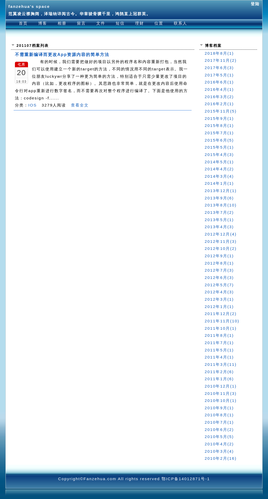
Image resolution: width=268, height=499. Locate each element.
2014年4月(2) (219, 169)
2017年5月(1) (219, 75)
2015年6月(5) (219, 140)
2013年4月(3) (219, 227)
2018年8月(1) (219, 53)
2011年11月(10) (222, 321)
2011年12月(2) (221, 313)
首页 (23, 23)
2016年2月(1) (219, 104)
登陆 (255, 4)
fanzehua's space (29, 6)
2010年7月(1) (219, 422)
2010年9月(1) (219, 408)
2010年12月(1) (221, 386)
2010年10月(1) (221, 400)
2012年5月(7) (219, 285)
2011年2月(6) (219, 371)
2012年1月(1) (219, 306)
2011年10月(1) (221, 328)
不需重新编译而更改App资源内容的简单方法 (62, 54)
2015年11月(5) (221, 111)
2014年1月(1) (219, 183)
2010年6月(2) (219, 429)
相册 (62, 23)
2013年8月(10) (221, 205)
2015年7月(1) (219, 133)
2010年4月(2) (219, 444)
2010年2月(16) (221, 458)
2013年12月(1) (221, 190)
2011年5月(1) (219, 350)
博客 (42, 23)
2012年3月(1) (219, 299)
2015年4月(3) (219, 154)
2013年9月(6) (219, 198)
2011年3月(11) (221, 364)
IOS (32, 105)
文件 (100, 23)
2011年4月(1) (219, 357)
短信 (120, 23)
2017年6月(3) (219, 67)
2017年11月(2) (221, 60)
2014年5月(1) (219, 162)
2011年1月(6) (219, 379)
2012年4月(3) (219, 292)
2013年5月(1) (219, 219)
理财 (139, 23)
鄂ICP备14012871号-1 (185, 478)
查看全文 (80, 105)
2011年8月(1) (219, 335)
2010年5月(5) (219, 436)
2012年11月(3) (221, 241)
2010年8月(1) (219, 415)
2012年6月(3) (219, 277)
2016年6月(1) (219, 82)
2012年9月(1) (219, 256)
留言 (81, 23)
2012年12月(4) (221, 234)
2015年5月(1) (219, 147)
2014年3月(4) (219, 176)
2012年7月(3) (219, 270)
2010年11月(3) (221, 393)
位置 (158, 23)
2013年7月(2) (219, 212)
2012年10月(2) (221, 248)
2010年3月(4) (219, 451)
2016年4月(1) (219, 89)
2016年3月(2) (219, 96)
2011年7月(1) (219, 342)
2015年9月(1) (219, 118)
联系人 (180, 23)
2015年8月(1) (219, 125)
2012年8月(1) (219, 263)
